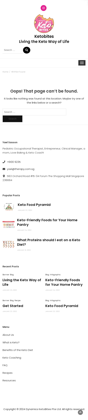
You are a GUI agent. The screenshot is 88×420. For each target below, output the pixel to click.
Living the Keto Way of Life (22, 282)
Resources (9, 380)
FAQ (5, 365)
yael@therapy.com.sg (20, 169)
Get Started (13, 305)
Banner (6, 274)
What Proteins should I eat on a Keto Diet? (48, 242)
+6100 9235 (14, 162)
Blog (12, 274)
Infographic (55, 274)
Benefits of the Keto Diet (18, 350)
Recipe (17, 300)
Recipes (8, 373)
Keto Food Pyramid (34, 204)
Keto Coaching (12, 357)
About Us (8, 335)
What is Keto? (11, 342)
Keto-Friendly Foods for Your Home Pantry (47, 222)
